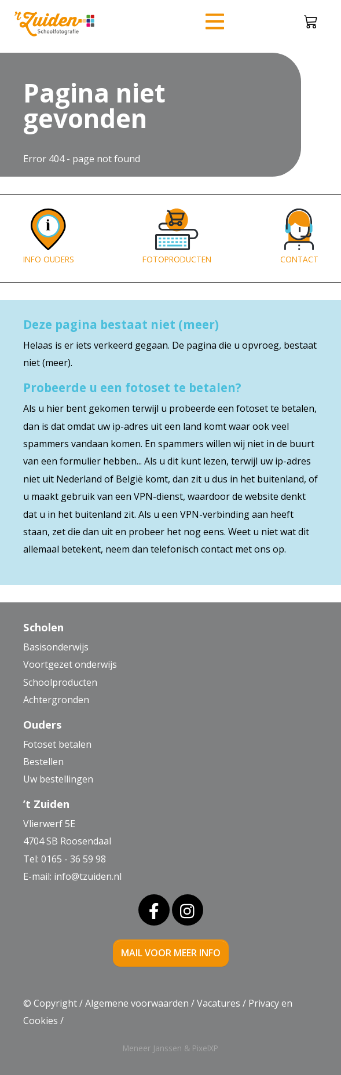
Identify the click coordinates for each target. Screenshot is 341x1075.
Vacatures (218, 1003)
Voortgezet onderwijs (70, 664)
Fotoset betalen (57, 744)
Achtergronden (56, 699)
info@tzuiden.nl (88, 876)
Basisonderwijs (56, 647)
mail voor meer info (171, 952)
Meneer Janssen (152, 1048)
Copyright (55, 1003)
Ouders (42, 724)
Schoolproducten (60, 682)
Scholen (43, 627)
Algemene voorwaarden (137, 1003)
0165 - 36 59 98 (73, 859)
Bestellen (43, 761)
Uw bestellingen (58, 779)
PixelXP (205, 1048)
